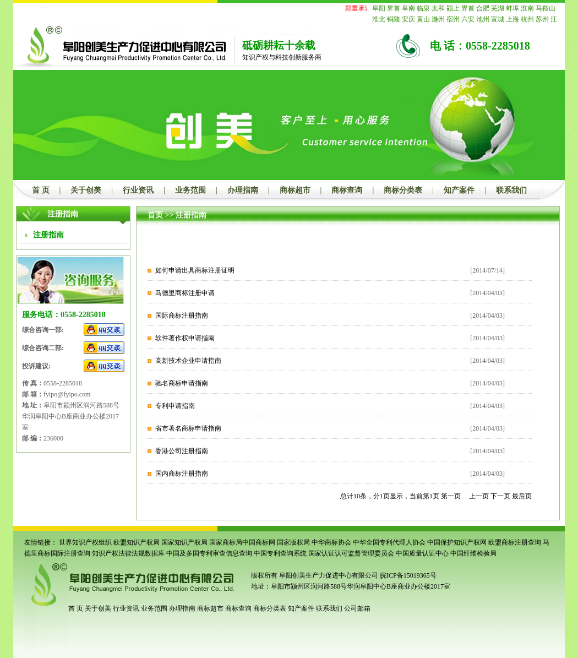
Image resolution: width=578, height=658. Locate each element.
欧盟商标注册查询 (514, 542)
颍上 (453, 8)
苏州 (542, 19)
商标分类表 (403, 190)
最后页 (522, 496)
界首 (393, 8)
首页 (155, 215)
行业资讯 (138, 190)
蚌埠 (512, 8)
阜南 (408, 8)
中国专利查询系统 (280, 553)
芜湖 (497, 8)
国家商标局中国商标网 (242, 542)
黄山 (423, 19)
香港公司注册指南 (181, 451)
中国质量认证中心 (422, 553)
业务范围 (190, 190)
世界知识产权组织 (85, 542)
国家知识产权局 (184, 542)
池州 (482, 19)
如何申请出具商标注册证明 (195, 270)
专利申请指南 (175, 406)
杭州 (527, 19)
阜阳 (378, 8)
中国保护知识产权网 (457, 542)
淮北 (378, 19)
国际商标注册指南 (181, 315)
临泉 (423, 8)
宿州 (453, 19)
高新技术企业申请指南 (188, 361)
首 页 (41, 190)
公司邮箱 (357, 608)
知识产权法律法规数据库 (128, 553)
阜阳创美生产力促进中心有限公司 (327, 575)
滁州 (438, 19)
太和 (438, 8)
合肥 (482, 8)
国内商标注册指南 (181, 473)
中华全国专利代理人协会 (389, 542)
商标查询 (346, 190)
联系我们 (511, 190)
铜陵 (393, 19)
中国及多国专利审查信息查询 (209, 553)
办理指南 (242, 190)
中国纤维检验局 (473, 553)
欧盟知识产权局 (136, 542)
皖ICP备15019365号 (408, 575)
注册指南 (191, 215)
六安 (468, 19)
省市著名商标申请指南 (188, 428)
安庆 (408, 19)
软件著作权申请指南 (185, 338)
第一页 (451, 496)
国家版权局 (293, 542)
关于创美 (85, 190)
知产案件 (459, 190)
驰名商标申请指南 (181, 383)
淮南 (527, 8)
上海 (512, 19)
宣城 (497, 19)
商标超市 (295, 190)
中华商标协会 (331, 542)
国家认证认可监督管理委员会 (351, 553)
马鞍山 (545, 8)
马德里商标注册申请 (185, 293)
